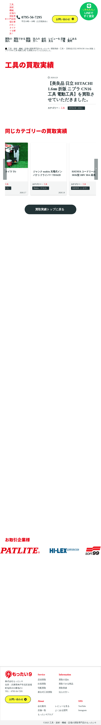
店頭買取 (42, 680)
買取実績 (28, 39)
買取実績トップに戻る (49, 209)
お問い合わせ (63, 19)
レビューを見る (54, 39)
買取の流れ (8, 39)
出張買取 (42, 684)
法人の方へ (36, 39)
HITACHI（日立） (76, 108)
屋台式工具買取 (45, 692)
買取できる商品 (19, 39)
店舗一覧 (63, 39)
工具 (63, 108)
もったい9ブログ (45, 714)
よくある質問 (72, 39)
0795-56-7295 (33, 18)
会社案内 (43, 39)
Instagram (82, 710)
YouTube (82, 706)
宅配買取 (42, 688)
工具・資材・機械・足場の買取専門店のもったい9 (72, 723)
